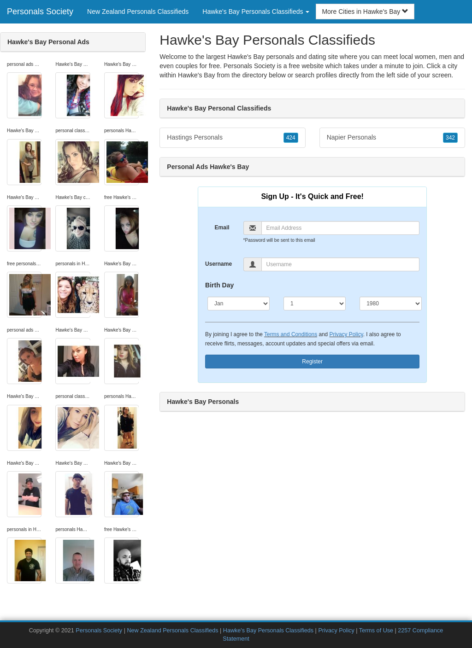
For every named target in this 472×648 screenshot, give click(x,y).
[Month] (238, 303)
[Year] (391, 303)
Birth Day (219, 285)
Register (312, 361)
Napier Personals (392, 138)
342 (450, 137)
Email (222, 227)
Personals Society (40, 11)
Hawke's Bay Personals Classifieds (268, 630)
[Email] (340, 228)
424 (290, 137)
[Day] (314, 303)
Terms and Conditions (290, 334)
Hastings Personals (232, 138)
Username (218, 264)
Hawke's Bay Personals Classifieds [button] (255, 11)
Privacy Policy (346, 334)
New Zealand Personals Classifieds (138, 11)
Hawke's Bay (196, 75)
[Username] (340, 264)
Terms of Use (376, 630)
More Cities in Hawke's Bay (365, 11)
